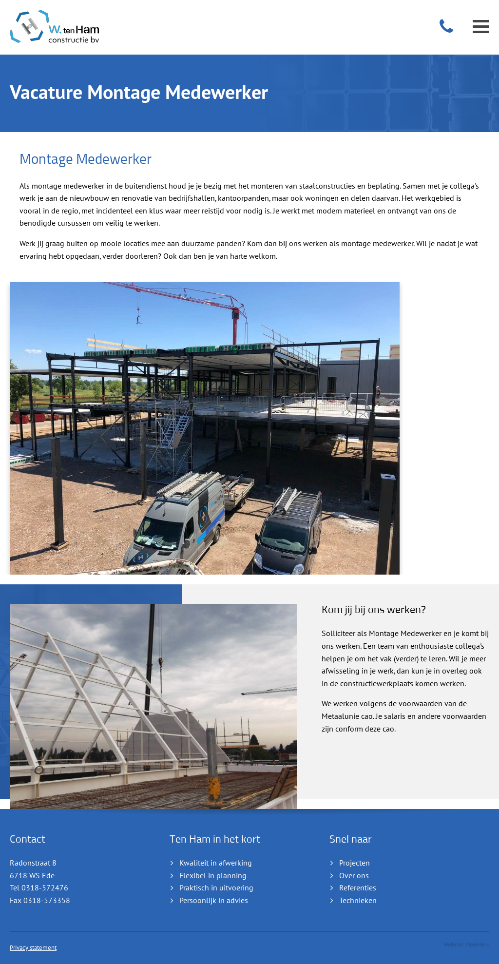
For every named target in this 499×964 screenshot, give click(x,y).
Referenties (357, 888)
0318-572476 (44, 888)
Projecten (354, 863)
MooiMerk (477, 944)
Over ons (354, 875)
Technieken (358, 900)
